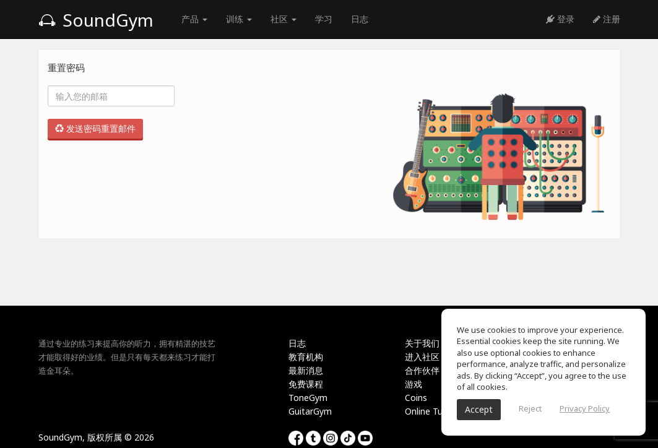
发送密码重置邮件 (95, 128)
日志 (359, 19)
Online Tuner (430, 411)
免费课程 (305, 384)
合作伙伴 (422, 370)
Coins (416, 397)
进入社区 (422, 357)
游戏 (413, 384)
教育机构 (305, 357)
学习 (323, 19)
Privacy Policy (585, 408)
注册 (606, 19)
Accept (479, 409)
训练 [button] (239, 19)
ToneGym (307, 397)
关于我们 (422, 343)
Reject (530, 408)
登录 (560, 19)
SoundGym (96, 20)
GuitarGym (310, 411)
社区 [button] (284, 19)
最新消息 (305, 370)
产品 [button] (194, 19)
